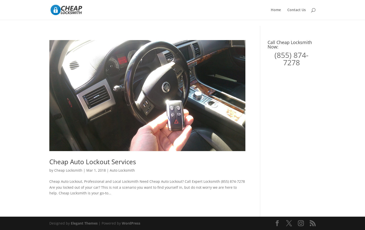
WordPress (131, 223)
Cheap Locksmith (68, 170)
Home (276, 10)
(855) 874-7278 (291, 59)
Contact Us (296, 10)
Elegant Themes (84, 223)
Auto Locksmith (122, 170)
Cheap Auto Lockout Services (92, 161)
